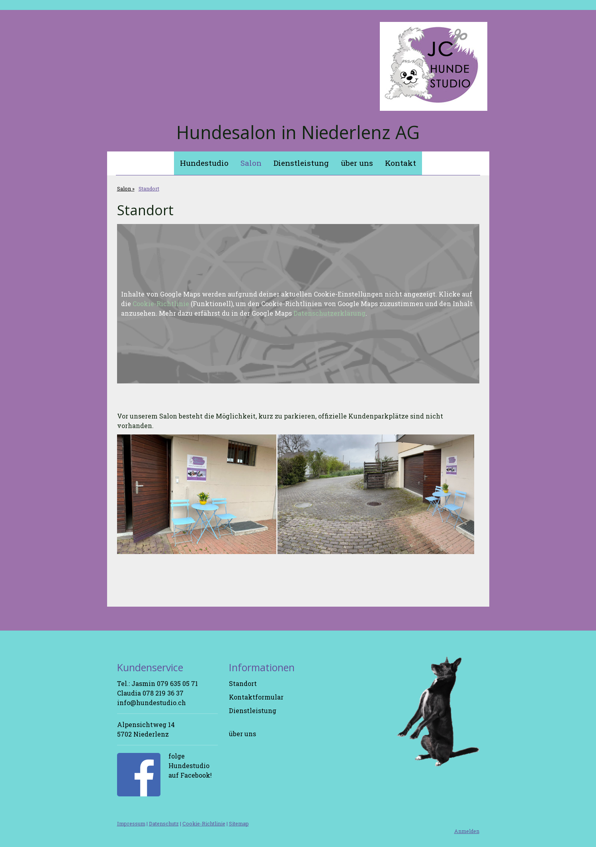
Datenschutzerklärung (329, 313)
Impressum (131, 823)
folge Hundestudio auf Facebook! (190, 765)
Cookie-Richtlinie (161, 303)
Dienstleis (245, 710)
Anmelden (466, 831)
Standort (243, 683)
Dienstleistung (301, 163)
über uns (357, 163)
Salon (251, 163)
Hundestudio (204, 163)
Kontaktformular (256, 697)
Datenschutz (164, 823)
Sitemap (239, 823)
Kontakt (400, 163)
